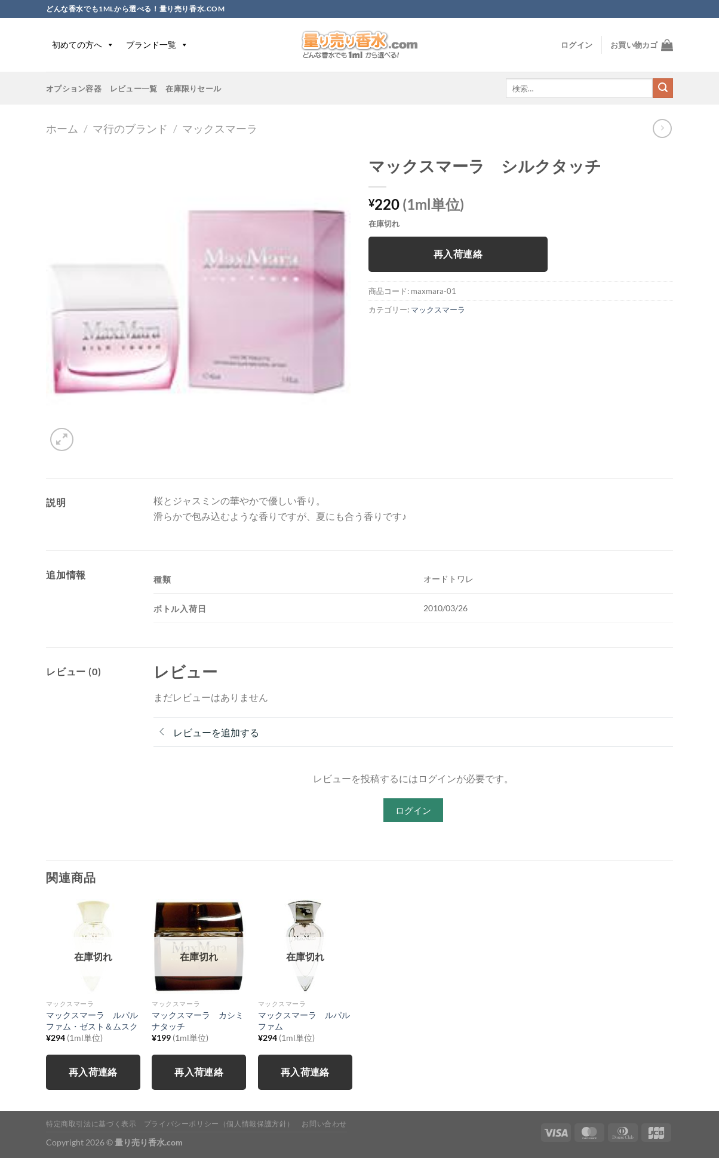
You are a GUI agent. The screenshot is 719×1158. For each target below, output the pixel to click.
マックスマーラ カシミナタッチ (198, 1020)
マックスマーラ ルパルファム (304, 1020)
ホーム (62, 128)
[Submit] (663, 88)
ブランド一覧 (157, 44)
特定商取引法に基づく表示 (91, 1123)
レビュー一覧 (134, 88)
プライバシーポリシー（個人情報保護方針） (219, 1123)
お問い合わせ (324, 1123)
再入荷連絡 (458, 254)
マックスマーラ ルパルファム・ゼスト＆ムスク (92, 1020)
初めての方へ (83, 44)
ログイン (413, 810)
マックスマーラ (219, 128)
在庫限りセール (193, 88)
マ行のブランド (130, 128)
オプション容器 (74, 88)
